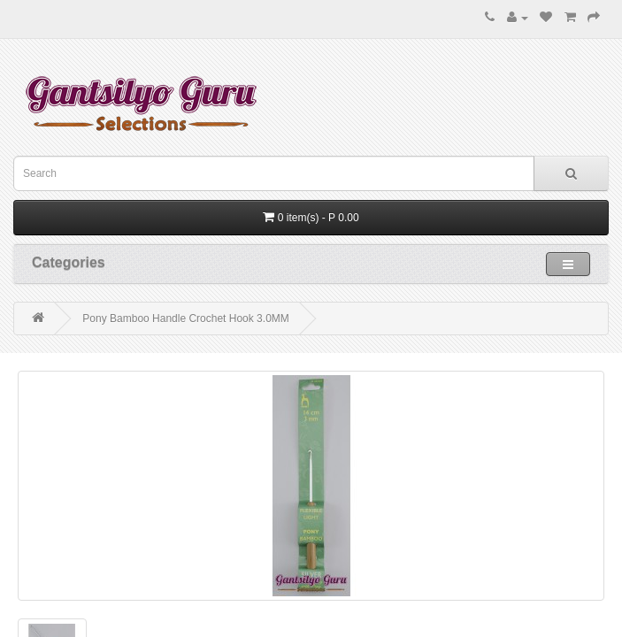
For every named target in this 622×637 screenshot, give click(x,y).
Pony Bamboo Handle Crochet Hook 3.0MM (185, 318)
